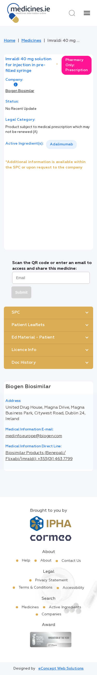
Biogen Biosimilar (19, 91)
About (45, 560)
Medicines (31, 41)
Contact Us (71, 561)
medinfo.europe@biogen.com (33, 436)
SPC (16, 312)
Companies (51, 614)
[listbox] (61, 144)
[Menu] (87, 13)
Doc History (24, 363)
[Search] (72, 13)
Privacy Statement (51, 580)
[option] (61, 144)
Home (9, 41)
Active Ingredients (65, 607)
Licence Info (24, 350)
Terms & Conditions (36, 587)
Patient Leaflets (28, 325)
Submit (21, 292)
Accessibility (73, 588)
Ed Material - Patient (33, 337)
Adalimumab (61, 144)
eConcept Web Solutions (61, 668)
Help (26, 560)
